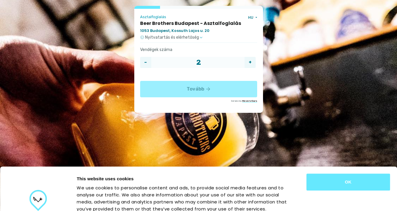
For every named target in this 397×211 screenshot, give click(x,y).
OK (348, 141)
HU (251, 17)
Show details (307, 199)
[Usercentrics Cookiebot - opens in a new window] (37, 199)
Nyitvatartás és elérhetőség (171, 37)
